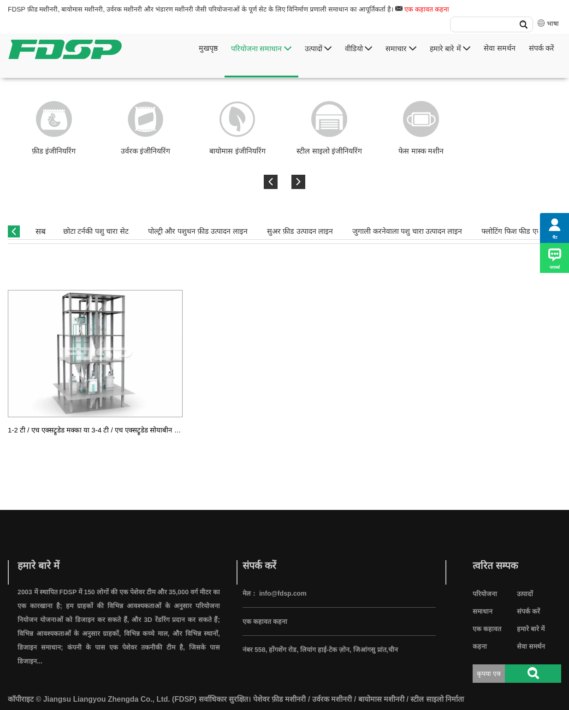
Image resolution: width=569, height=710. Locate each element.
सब (41, 231)
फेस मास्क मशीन (421, 151)
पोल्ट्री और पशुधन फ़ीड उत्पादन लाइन (198, 231)
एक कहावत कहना (426, 9)
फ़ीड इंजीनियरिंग (54, 151)
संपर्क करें (541, 48)
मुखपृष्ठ (208, 48)
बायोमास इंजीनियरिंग (237, 151)
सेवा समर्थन (499, 48)
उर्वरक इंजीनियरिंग (145, 151)
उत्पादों (318, 49)
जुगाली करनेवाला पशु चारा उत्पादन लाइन (407, 231)
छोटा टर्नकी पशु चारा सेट (96, 231)
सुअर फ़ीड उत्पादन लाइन (300, 231)
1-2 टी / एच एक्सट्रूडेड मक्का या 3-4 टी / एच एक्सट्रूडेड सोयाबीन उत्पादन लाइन (108, 430)
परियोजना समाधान (261, 49)
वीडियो (358, 49)
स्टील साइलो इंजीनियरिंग (329, 151)
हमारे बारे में (450, 49)
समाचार (400, 49)
